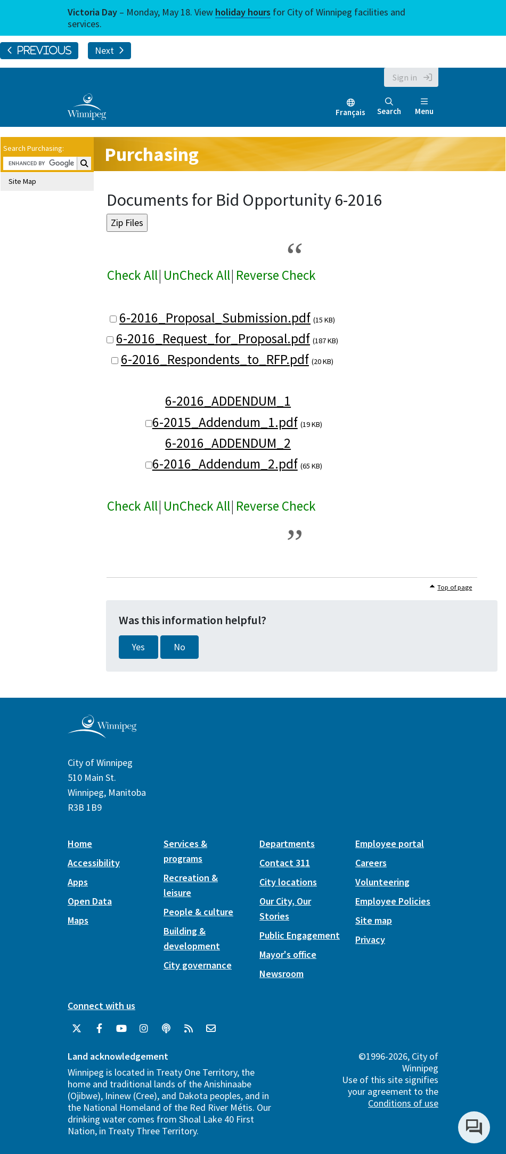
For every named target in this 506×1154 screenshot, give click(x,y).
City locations (288, 882)
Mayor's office (287, 954)
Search (389, 107)
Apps (78, 882)
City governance (198, 965)
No (179, 647)
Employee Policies (392, 901)
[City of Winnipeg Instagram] (144, 1029)
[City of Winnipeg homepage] (102, 734)
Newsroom (281, 973)
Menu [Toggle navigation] (424, 107)
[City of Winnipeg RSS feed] (188, 1029)
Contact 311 (284, 863)
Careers (371, 863)
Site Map (22, 181)
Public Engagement (299, 935)
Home (80, 843)
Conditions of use (403, 1103)
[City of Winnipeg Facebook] (99, 1029)
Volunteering (382, 882)
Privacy (370, 939)
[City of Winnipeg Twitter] (77, 1029)
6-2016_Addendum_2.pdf (225, 463)
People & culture (198, 912)
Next (109, 51)
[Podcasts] (166, 1029)
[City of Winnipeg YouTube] (121, 1029)
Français (350, 112)
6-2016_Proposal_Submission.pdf (215, 317)
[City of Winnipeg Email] (211, 1029)
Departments (287, 843)
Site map (373, 920)
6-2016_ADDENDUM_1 (228, 400)
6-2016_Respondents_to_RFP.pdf (215, 359)
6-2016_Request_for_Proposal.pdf (213, 338)
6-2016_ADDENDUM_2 (228, 442)
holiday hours (243, 12)
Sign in (405, 77)
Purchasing (151, 154)
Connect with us (101, 1005)
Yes (138, 647)
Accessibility (94, 863)
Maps (78, 920)
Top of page (454, 587)
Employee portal (389, 843)
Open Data (90, 901)
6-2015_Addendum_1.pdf (225, 422)
